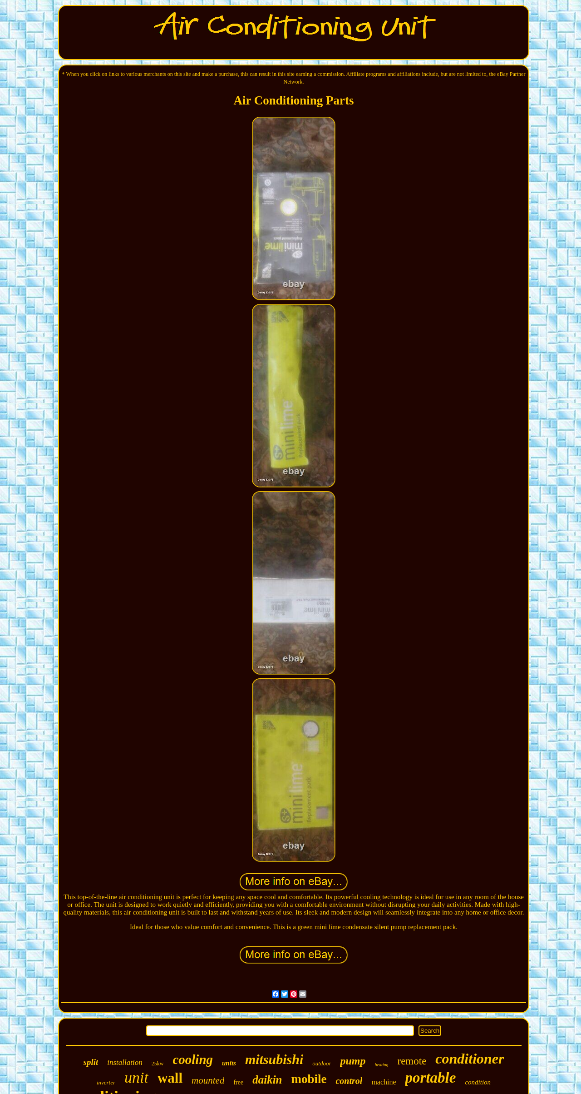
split (91, 1062)
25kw (158, 1063)
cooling (192, 1059)
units (229, 1063)
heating (381, 1064)
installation (124, 1062)
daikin (267, 1080)
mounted (208, 1080)
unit (136, 1077)
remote (411, 1061)
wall (170, 1078)
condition (478, 1082)
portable (430, 1077)
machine (383, 1082)
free (238, 1082)
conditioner (469, 1058)
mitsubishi (274, 1059)
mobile (308, 1079)
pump (352, 1061)
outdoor (321, 1063)
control (348, 1081)
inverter (106, 1082)
